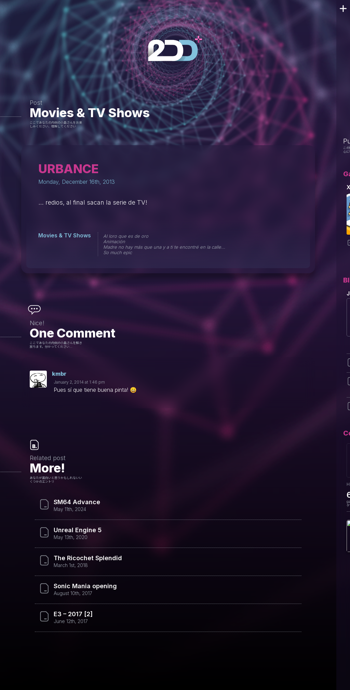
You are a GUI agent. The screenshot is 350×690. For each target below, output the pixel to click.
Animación (114, 241)
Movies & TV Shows (90, 112)
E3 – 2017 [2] (73, 614)
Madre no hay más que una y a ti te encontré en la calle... (164, 247)
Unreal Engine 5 (78, 530)
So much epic (117, 252)
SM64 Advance (77, 502)
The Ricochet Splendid (88, 558)
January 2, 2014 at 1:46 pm (79, 382)
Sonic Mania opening (85, 586)
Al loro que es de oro (125, 236)
